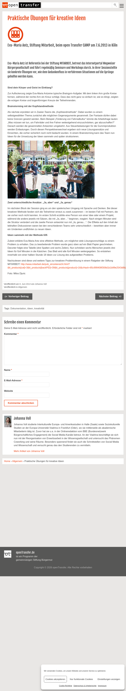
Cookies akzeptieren (55, 679)
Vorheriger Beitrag (18, 296)
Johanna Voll (41, 284)
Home (7, 461)
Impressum (102, 686)
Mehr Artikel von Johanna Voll (29, 451)
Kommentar (11, 334)
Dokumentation (18, 308)
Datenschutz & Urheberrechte (85, 686)
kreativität (39, 308)
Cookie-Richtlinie (65, 686)
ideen (30, 308)
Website (8, 391)
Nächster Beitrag (108, 296)
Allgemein (22, 287)
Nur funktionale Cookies (81, 679)
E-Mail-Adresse (13, 380)
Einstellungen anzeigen (109, 679)
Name (8, 370)
